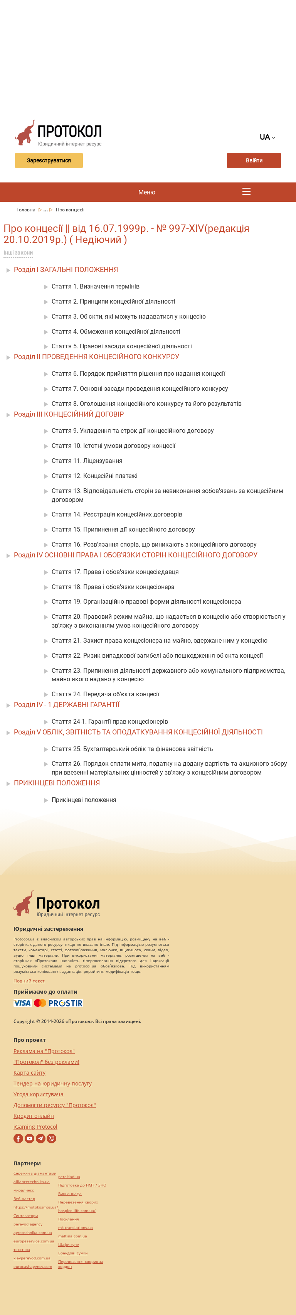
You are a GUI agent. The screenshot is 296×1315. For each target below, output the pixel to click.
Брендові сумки (72, 1253)
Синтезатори (25, 1215)
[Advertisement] (152, 58)
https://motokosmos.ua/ (35, 1207)
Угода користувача (38, 1094)
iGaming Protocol (35, 1126)
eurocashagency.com (32, 1266)
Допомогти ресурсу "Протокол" (54, 1105)
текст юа (21, 1249)
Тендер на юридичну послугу (52, 1083)
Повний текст (29, 980)
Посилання (68, 1219)
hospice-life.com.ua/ (77, 1210)
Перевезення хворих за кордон (80, 1264)
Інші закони (18, 253)
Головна (27, 209)
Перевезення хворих (78, 1202)
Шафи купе (68, 1244)
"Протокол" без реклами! (46, 1061)
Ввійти (254, 160)
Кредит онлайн (33, 1115)
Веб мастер (24, 1198)
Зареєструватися (49, 160)
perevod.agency (27, 1224)
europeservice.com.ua (33, 1241)
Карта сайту (29, 1072)
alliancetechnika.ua (31, 1181)
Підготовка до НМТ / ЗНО (82, 1185)
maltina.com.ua (72, 1236)
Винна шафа (70, 1193)
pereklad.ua (69, 1176)
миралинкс (23, 1190)
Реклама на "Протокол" (44, 1051)
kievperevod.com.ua (31, 1258)
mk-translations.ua (75, 1227)
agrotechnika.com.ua (32, 1232)
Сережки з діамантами (34, 1173)
